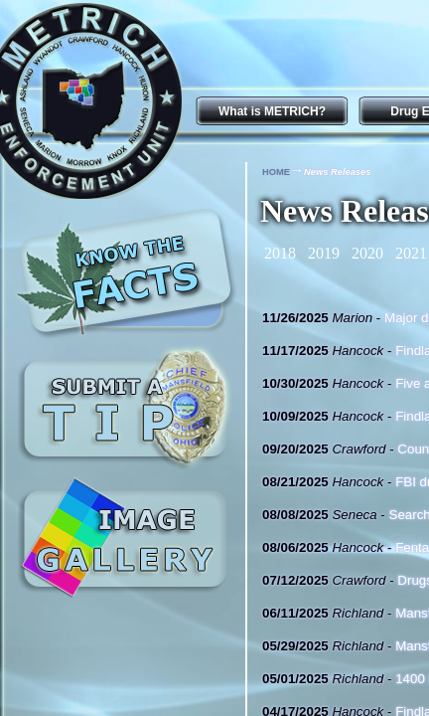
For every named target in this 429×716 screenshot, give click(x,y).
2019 (324, 253)
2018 (280, 253)
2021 (411, 253)
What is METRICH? (272, 111)
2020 (367, 253)
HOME (276, 172)
